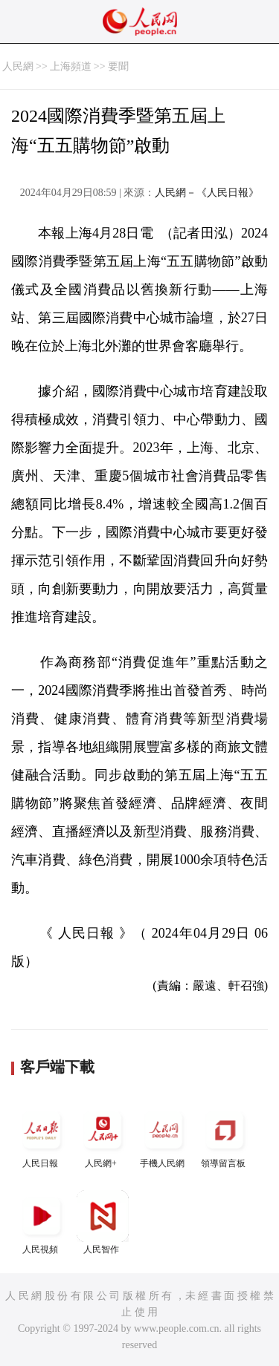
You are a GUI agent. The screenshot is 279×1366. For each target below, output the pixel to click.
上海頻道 (71, 66)
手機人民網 (164, 1136)
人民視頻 (42, 1222)
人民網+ (103, 1136)
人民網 (17, 66)
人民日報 (42, 1136)
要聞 (118, 66)
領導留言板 (225, 1136)
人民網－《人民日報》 (207, 192)
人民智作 (103, 1222)
